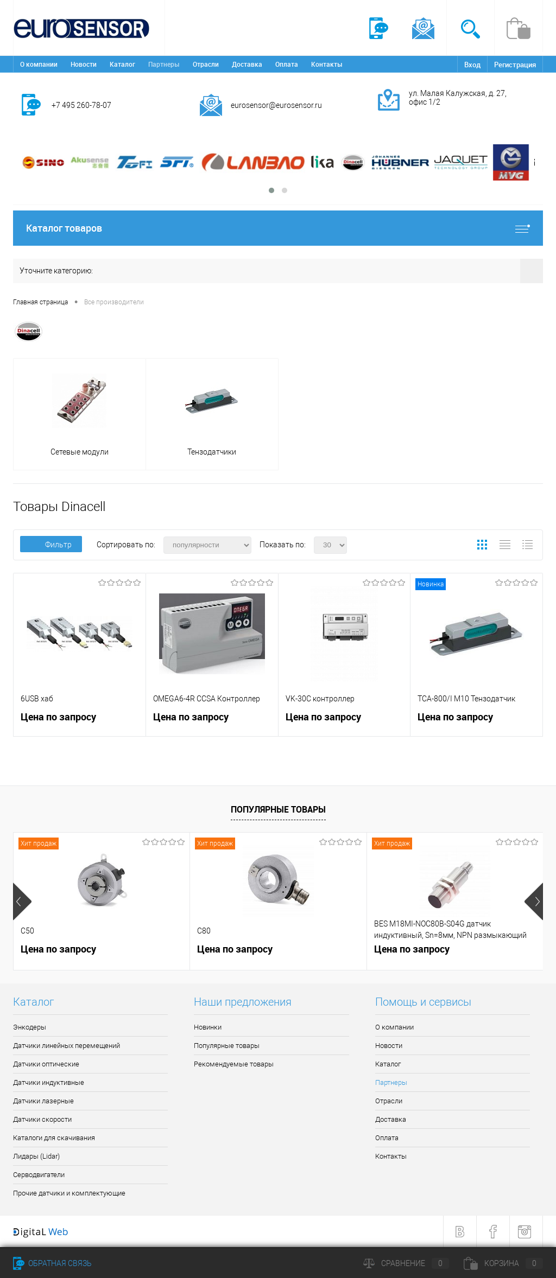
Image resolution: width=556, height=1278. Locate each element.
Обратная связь (52, 1263)
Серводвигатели (39, 1175)
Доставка (247, 64)
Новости (84, 64)
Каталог (122, 64)
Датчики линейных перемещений (66, 1045)
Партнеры (164, 64)
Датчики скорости (42, 1119)
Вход (472, 64)
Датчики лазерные (43, 1101)
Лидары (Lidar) (36, 1156)
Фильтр (51, 544)
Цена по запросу (58, 717)
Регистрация (515, 64)
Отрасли (206, 64)
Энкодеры (29, 1027)
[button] (271, 190)
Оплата (286, 64)
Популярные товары (278, 809)
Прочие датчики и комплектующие (69, 1193)
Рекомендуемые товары (234, 1064)
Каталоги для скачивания (54, 1138)
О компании (39, 64)
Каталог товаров (278, 228)
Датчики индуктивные (48, 1082)
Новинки (208, 1027)
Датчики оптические (46, 1064)
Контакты (327, 64)
